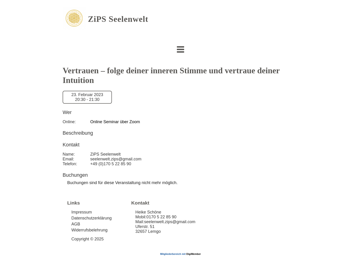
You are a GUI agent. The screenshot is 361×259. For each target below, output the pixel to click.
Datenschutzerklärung (91, 218)
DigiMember (193, 254)
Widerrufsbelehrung (89, 230)
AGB (75, 224)
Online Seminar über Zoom (115, 122)
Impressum (81, 212)
